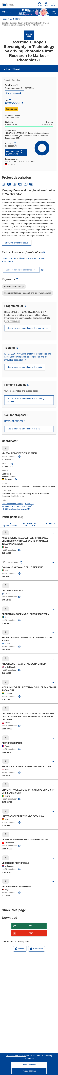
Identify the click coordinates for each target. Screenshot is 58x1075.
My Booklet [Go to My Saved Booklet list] (36, 949)
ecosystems (7, 261)
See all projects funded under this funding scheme (25, 400)
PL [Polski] (31, 184)
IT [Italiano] (25, 184)
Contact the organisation (12, 504)
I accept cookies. (29, 1065)
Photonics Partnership (14, 286)
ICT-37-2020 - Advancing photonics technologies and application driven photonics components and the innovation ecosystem (27, 357)
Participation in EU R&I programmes (17, 506)
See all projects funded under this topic (24, 367)
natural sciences (9, 258)
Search (52, 4)
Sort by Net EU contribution (29, 524)
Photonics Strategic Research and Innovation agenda (27, 293)
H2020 (17, 19)
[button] (46, 4)
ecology (42, 258)
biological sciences (27, 258)
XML (31, 926)
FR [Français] (20, 184)
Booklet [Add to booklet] (19, 948)
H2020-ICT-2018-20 (14, 421)
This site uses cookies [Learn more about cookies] (16, 1056)
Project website (15, 93)
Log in (40, 4)
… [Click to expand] (11, 19)
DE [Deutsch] (4, 184)
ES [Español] (15, 184)
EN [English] (9, 184)
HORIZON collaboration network (16, 509)
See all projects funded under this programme (27, 328)
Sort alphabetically (9, 524)
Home (4, 19)
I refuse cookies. (29, 1071)
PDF (31, 933)
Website (29, 504)
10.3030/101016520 (12, 103)
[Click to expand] (53, 533)
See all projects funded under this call (23, 429)
